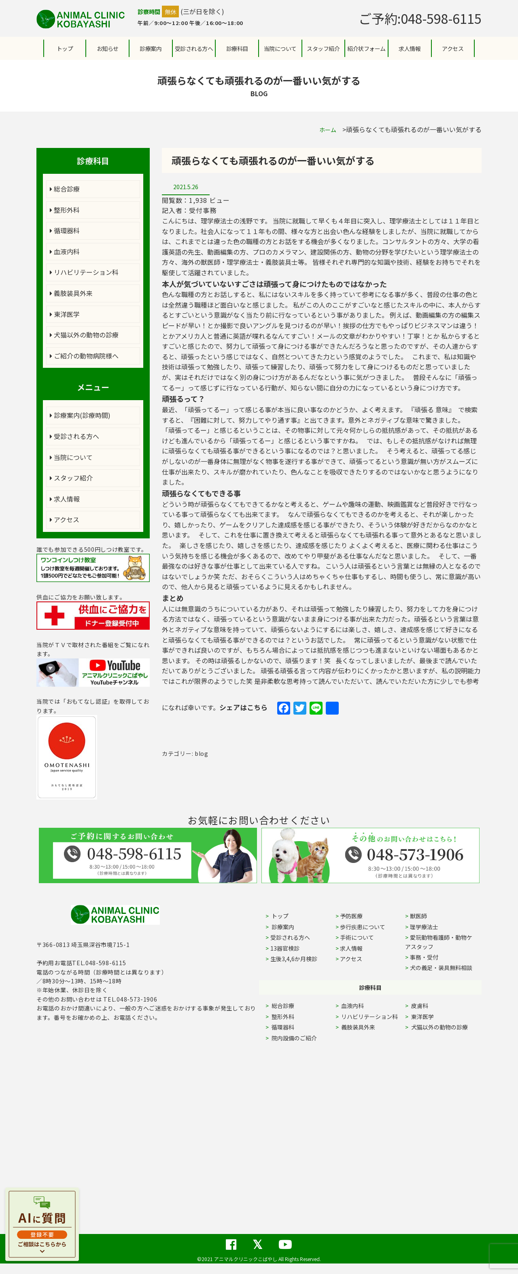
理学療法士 (424, 927)
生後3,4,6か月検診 (293, 959)
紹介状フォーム (366, 48)
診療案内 (150, 48)
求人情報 (409, 48)
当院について (71, 457)
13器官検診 (284, 948)
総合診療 (65, 189)
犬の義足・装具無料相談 (441, 968)
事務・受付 (424, 957)
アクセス (452, 48)
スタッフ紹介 (71, 478)
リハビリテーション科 (84, 272)
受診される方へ (194, 48)
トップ (65, 48)
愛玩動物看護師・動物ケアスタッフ (438, 941)
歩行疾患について (362, 927)
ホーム (327, 130)
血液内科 (65, 251)
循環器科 (65, 230)
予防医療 (351, 916)
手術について (357, 937)
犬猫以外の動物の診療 (84, 335)
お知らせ (108, 48)
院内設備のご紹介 (293, 1038)
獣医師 (418, 916)
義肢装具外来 (71, 293)
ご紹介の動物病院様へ (84, 356)
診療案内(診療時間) (80, 415)
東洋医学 (65, 314)
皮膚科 (429, 1006)
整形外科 (65, 210)
